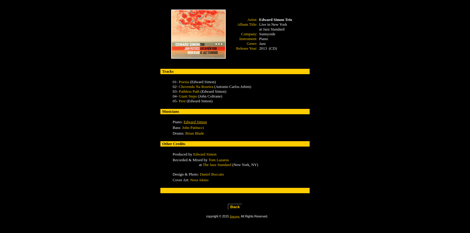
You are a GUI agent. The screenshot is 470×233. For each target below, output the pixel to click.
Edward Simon (195, 122)
